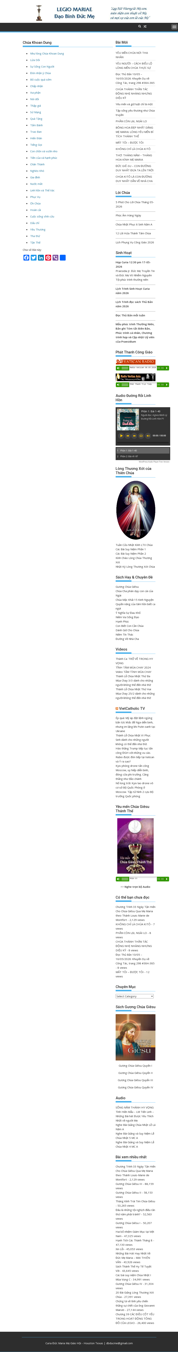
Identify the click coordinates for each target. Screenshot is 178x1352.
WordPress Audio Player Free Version (154, 462)
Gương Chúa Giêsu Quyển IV (135, 1087)
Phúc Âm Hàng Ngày (128, 215)
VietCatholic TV (132, 708)
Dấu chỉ (34, 223)
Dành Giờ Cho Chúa (127, 630)
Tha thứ (35, 236)
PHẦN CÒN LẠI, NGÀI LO (131, 121)
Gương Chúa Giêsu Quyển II (135, 1073)
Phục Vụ (35, 197)
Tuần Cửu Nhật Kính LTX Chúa (134, 545)
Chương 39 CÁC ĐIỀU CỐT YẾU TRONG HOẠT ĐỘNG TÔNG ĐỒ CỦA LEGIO (135, 1318)
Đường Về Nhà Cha (127, 639)
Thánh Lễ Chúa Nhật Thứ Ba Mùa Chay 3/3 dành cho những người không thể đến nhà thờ (134, 680)
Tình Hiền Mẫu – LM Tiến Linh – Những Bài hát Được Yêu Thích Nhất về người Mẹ (135, 1116)
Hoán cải (35, 210)
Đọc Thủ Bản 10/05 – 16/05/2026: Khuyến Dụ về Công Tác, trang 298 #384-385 (135, 78)
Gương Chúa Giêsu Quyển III (135, 1080)
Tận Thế (35, 242)
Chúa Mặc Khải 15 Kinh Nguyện (135, 599)
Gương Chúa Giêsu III (129, 1184)
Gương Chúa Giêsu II (128, 1192)
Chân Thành (37, 164)
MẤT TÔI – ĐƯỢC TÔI (130, 142)
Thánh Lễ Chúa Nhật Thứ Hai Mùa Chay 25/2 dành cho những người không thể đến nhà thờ (135, 693)
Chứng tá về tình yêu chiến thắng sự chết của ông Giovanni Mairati (135, 1305)
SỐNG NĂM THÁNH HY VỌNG (135, 1107)
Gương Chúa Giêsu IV (129, 1284)
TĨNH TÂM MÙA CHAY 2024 (133, 667)
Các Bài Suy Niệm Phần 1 (131, 549)
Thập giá (35, 105)
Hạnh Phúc (122, 621)
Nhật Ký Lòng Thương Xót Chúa (135, 566)
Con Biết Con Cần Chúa (129, 626)
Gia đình (35, 177)
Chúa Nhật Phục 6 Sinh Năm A (134, 224)
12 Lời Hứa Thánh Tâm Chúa (133, 233)
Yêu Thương (37, 229)
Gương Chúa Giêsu (127, 586)
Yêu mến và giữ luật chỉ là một (134, 104)
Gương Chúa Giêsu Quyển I (135, 1065)
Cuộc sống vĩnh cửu (42, 216)
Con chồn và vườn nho (43, 151)
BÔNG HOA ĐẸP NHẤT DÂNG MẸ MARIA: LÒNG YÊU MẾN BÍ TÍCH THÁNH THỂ (134, 132)
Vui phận (35, 92)
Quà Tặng (36, 118)
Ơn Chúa (35, 203)
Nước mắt (36, 184)
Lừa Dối (35, 60)
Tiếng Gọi (36, 144)
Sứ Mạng (35, 112)
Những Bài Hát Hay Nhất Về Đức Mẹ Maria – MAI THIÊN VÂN (133, 1258)
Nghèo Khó (37, 171)
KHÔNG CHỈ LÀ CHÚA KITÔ (133, 149)
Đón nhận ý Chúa (40, 73)
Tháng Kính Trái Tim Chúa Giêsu (135, 1201)
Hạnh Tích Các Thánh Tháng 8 (134, 1240)
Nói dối (34, 99)
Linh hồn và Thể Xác (42, 190)
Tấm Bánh (36, 125)
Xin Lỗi (120, 1249)
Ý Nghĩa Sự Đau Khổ (128, 613)
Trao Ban (36, 131)
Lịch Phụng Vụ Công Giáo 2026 (135, 242)
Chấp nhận (36, 86)
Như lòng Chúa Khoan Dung (47, 53)
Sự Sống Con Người (42, 66)
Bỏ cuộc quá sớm (40, 79)
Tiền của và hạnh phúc (43, 158)
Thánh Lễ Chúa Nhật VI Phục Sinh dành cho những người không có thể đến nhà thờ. (133, 739)
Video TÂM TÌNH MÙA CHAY (133, 672)
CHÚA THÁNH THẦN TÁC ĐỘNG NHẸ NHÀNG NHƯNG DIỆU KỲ (134, 93)
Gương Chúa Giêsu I (128, 1223)
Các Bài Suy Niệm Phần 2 (131, 553)
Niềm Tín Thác (124, 634)
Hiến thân (36, 138)
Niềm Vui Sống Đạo (127, 617)
